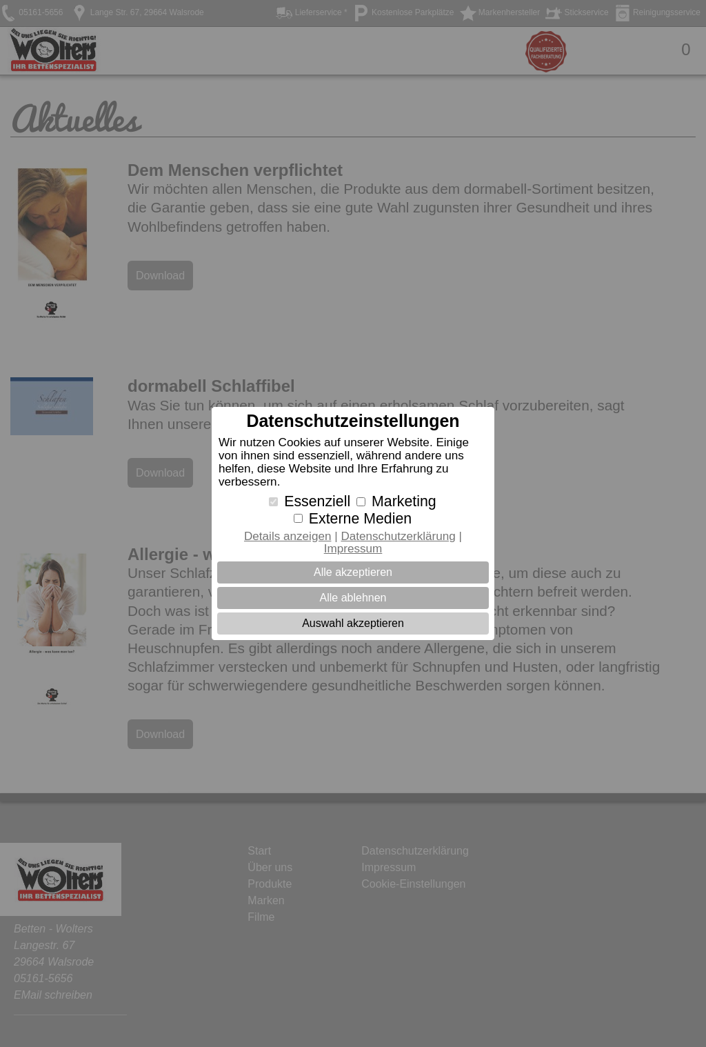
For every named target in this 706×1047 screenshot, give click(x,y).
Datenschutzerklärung (398, 536)
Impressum (353, 548)
